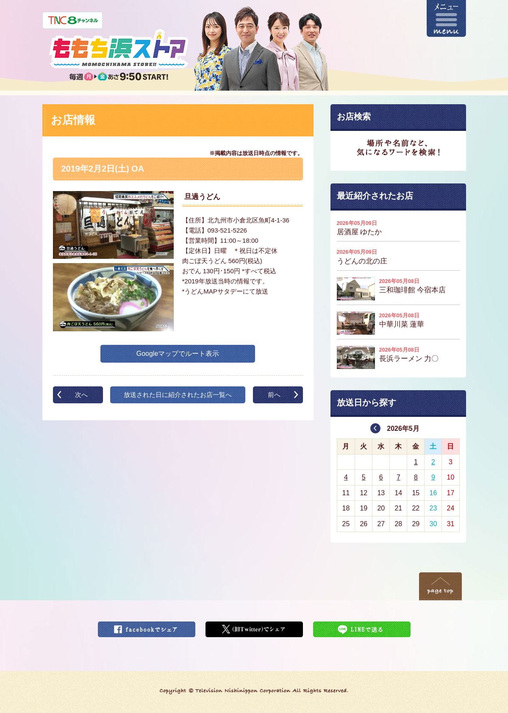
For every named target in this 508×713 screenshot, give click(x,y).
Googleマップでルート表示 (177, 353)
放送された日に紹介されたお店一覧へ (178, 394)
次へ (81, 394)
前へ (274, 394)
